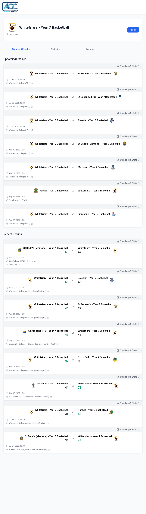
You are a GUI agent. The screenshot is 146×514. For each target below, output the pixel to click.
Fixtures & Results (21, 49)
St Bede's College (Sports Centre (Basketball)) (29, 450)
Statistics (55, 49)
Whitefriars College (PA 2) (21, 107)
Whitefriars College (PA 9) (21, 224)
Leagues (90, 49)
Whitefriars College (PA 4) (21, 153)
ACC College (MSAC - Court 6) (22, 261)
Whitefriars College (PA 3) (21, 83)
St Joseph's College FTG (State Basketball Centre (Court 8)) (34, 344)
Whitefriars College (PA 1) (21, 177)
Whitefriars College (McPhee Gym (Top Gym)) (29, 291)
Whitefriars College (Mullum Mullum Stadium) (29, 423)
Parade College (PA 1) (19, 200)
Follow (133, 30)
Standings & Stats (128, 66)
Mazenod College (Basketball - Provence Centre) (30, 397)
